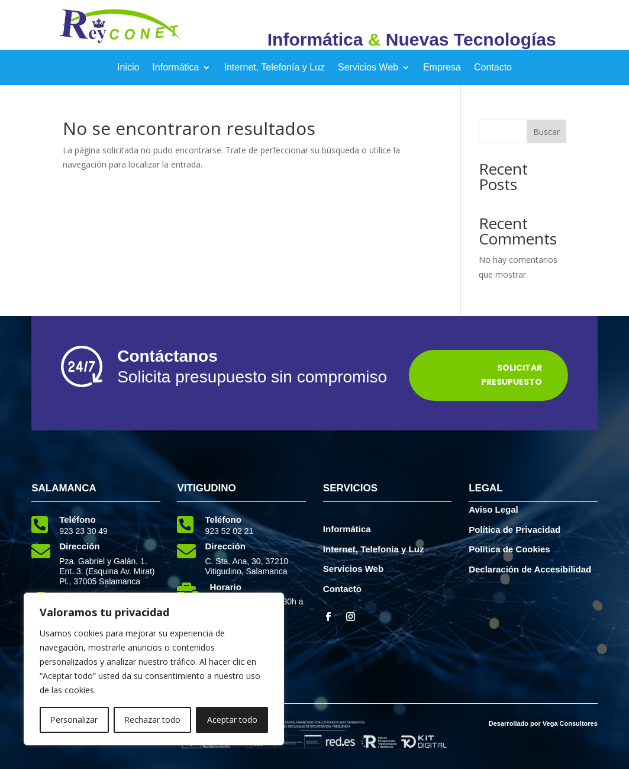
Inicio (128, 67)
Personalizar (74, 719)
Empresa (442, 67)
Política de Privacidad (514, 530)
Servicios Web (368, 67)
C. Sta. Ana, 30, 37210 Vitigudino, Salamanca (246, 566)
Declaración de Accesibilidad (530, 569)
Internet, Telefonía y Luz (274, 67)
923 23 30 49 (83, 531)
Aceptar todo (232, 719)
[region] (154, 669)
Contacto (493, 67)
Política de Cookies (509, 549)
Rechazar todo (152, 719)
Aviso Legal (493, 509)
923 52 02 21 (229, 531)
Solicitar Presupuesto (511, 375)
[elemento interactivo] (120, 40)
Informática (175, 67)
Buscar (546, 131)
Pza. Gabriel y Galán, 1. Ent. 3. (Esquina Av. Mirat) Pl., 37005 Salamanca (106, 571)
